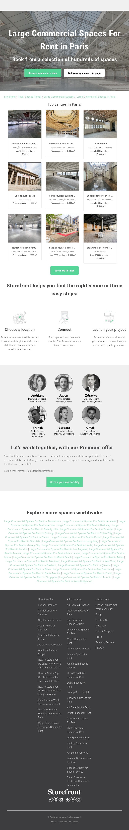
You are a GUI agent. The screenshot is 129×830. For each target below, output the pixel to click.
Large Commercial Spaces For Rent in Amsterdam (32, 521)
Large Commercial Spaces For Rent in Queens (84, 565)
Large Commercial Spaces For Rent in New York (88, 561)
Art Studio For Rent (77, 752)
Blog (98, 614)
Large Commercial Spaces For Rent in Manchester (51, 553)
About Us (101, 625)
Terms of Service (105, 642)
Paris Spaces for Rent (78, 648)
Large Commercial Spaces (59, 96)
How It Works (45, 599)
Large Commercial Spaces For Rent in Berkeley (83, 525)
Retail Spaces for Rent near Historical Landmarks (78, 781)
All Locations (74, 599)
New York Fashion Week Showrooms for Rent (49, 713)
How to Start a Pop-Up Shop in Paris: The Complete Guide (49, 690)
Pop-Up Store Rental (78, 692)
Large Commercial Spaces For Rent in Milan (98, 557)
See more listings (64, 270)
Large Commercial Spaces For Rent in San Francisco (83, 569)
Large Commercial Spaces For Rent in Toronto (85, 577)
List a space (102, 599)
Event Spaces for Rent (79, 712)
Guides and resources (50, 644)
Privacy (100, 647)
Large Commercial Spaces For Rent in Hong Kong (70, 541)
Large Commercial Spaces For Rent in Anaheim (89, 521)
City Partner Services (49, 620)
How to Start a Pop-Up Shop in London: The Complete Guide (49, 677)
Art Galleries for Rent (78, 707)
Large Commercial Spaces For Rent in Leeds (67, 545)
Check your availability (64, 482)
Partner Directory (47, 604)
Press (99, 636)
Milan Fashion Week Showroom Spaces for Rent (50, 727)
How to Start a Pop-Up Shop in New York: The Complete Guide (49, 663)
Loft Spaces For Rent (78, 737)
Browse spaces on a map (42, 72)
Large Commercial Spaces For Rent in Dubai (76, 537)
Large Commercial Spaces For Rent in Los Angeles (58, 549)
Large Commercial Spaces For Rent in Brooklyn (86, 529)
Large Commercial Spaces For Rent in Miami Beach (42, 557)
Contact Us (102, 620)
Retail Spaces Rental (29, 96)
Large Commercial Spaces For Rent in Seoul (87, 573)
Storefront (9, 96)
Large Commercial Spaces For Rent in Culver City (84, 533)
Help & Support (104, 631)
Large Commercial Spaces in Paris (96, 96)
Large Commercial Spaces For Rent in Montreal (32, 561)
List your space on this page (84, 72)
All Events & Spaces (78, 604)
